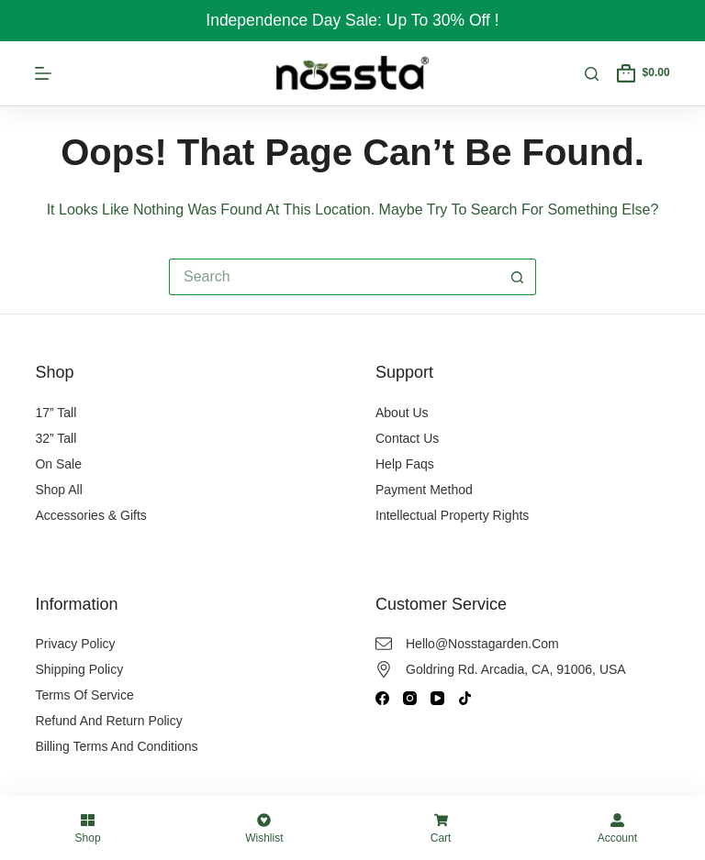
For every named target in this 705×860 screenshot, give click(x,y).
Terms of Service (84, 695)
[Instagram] (410, 698)
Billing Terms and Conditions (116, 746)
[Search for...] (334, 277)
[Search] (592, 74)
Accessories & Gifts (90, 515)
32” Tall (55, 438)
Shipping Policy (79, 669)
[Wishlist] (264, 828)
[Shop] (87, 828)
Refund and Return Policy (108, 720)
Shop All (58, 489)
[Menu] (43, 73)
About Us (402, 412)
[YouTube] (437, 698)
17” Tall (55, 412)
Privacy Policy (75, 643)
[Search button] (517, 277)
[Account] (617, 828)
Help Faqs (404, 464)
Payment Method (424, 489)
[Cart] (441, 828)
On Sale (58, 464)
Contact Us (407, 438)
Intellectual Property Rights (452, 515)
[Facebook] (382, 698)
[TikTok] (465, 698)
